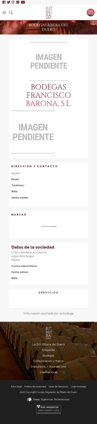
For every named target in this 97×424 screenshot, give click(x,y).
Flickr (17, 2)
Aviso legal (16, 386)
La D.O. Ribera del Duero (48, 344)
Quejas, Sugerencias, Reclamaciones (51, 399)
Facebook (3, 2)
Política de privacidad (35, 386)
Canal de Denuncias (58, 386)
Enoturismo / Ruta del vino (48, 366)
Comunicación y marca (48, 361)
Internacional (48, 372)
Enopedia (48, 350)
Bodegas (48, 355)
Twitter (8, 2)
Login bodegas (78, 386)
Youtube (23, 2)
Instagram (13, 2)
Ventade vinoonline (91, 12)
